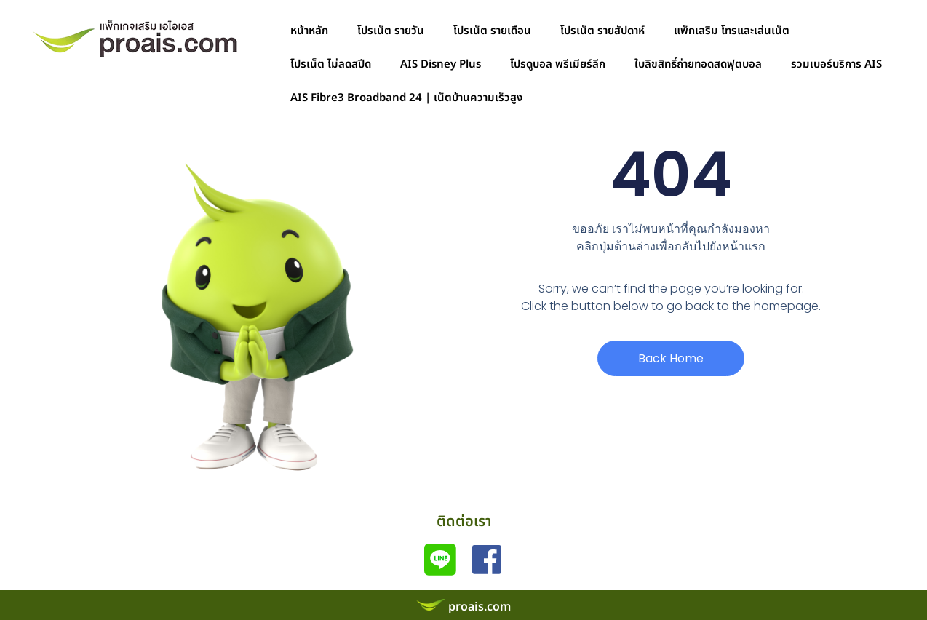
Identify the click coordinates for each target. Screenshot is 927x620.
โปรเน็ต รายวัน (390, 31)
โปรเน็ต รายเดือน (492, 31)
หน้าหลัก (309, 31)
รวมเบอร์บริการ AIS (836, 64)
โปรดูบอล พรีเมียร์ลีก (557, 64)
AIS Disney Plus (440, 64)
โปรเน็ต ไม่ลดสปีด (330, 64)
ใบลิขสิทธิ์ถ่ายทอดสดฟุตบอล (698, 64)
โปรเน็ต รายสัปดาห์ (602, 31)
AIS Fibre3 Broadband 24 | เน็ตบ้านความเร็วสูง (406, 98)
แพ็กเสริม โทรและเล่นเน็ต (731, 31)
